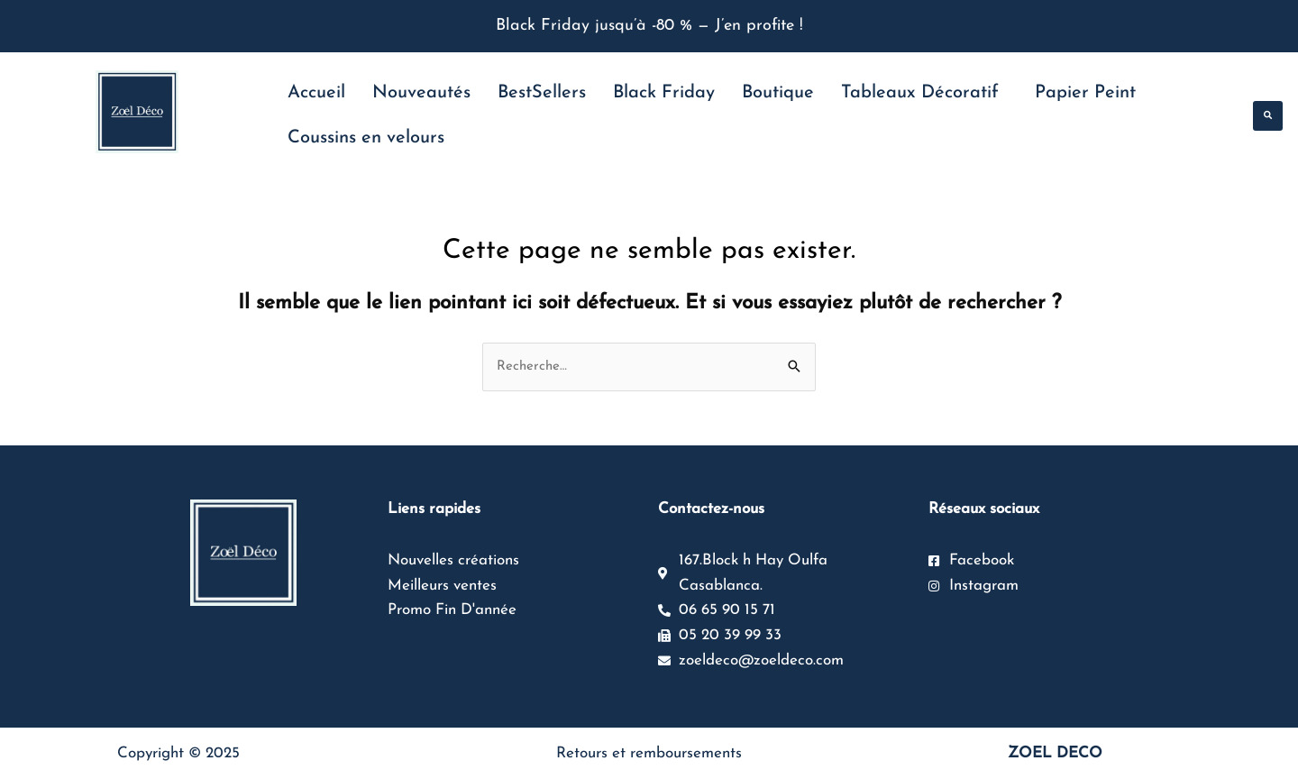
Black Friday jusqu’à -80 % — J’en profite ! (649, 25)
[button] (1268, 116)
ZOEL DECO (1055, 753)
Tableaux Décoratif (920, 93)
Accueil (316, 93)
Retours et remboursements (649, 753)
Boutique (778, 93)
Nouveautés (421, 93)
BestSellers (542, 93)
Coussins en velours (366, 138)
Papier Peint (1085, 93)
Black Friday (664, 93)
